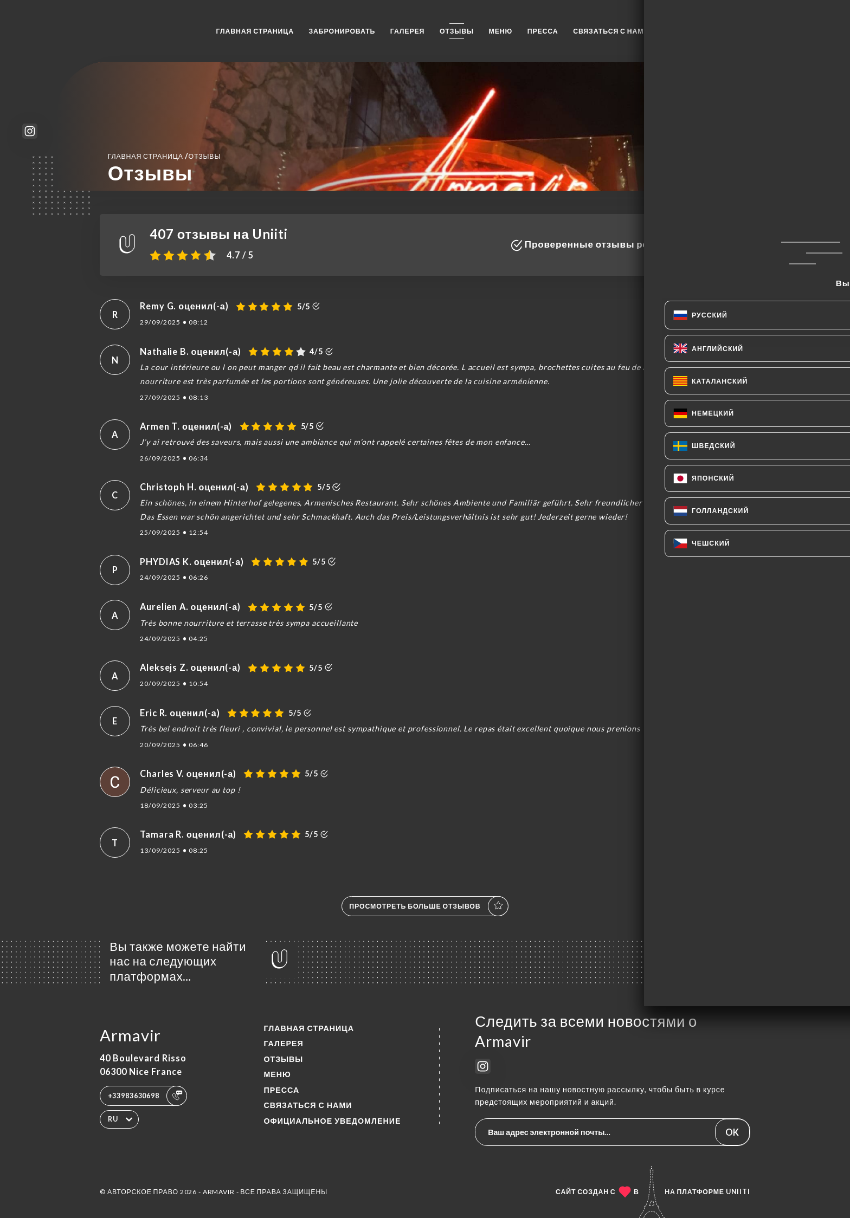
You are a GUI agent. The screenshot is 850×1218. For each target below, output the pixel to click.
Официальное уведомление (332, 1120)
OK (732, 1132)
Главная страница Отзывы (164, 155)
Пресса (542, 31)
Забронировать (342, 31)
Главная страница (255, 31)
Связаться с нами (611, 31)
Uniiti (738, 1192)
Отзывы (457, 31)
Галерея (407, 31)
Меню (501, 31)
